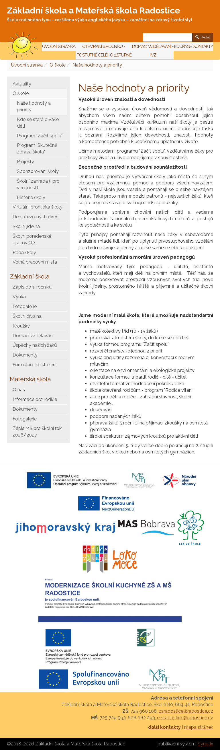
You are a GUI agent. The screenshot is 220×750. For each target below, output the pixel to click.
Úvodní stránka (58, 46)
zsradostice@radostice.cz (186, 711)
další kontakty (164, 727)
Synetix (205, 744)
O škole (58, 65)
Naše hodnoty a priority (97, 65)
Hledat (202, 37)
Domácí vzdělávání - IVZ (152, 51)
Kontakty (203, 46)
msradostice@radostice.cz (185, 717)
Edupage (183, 46)
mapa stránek (198, 727)
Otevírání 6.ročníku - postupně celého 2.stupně (103, 51)
